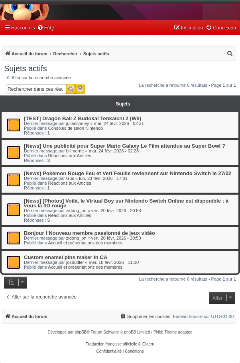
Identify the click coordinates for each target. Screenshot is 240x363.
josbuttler (75, 262)
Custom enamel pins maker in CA (66, 257)
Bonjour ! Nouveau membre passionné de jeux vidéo (89, 233)
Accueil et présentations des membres (85, 242)
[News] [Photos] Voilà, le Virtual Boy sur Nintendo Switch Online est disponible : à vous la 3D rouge (126, 203)
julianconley (77, 123)
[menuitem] (45, 28)
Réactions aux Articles (69, 155)
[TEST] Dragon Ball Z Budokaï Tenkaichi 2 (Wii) (82, 118)
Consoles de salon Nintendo (75, 128)
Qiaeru (148, 344)
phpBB (81, 332)
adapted (185, 332)
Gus (70, 178)
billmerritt (75, 150)
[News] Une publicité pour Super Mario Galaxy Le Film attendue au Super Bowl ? (124, 146)
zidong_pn (76, 210)
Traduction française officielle (111, 344)
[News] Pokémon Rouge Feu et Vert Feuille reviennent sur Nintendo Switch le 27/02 (127, 173)
